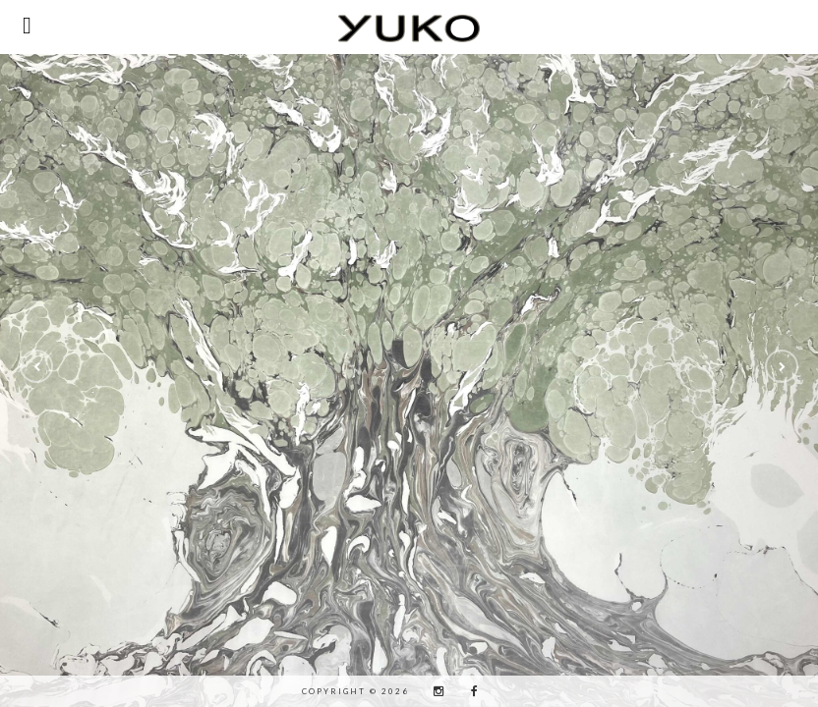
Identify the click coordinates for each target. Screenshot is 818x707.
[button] (36, 366)
